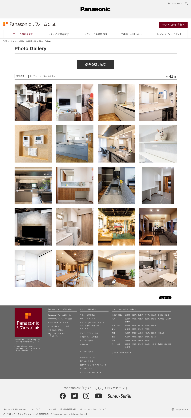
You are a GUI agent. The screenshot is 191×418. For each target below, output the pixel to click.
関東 (113, 319)
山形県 (160, 315)
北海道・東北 (117, 315)
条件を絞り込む (95, 64)
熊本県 (147, 345)
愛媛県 (140, 341)
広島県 (147, 337)
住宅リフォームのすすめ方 (58, 323)
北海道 (127, 315)
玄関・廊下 (84, 329)
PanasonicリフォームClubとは (59, 315)
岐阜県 (127, 330)
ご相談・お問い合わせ (132, 34)
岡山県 (140, 337)
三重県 (147, 330)
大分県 (153, 345)
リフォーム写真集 (86, 341)
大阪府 (140, 333)
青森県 (134, 315)
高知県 (147, 341)
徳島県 (127, 341)
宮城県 (153, 315)
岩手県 (147, 315)
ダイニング (92, 323)
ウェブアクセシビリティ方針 (43, 409)
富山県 (134, 326)
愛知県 (140, 330)
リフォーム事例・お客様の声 (23, 42)
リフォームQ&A (86, 369)
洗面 (93, 326)
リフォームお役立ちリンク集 (90, 373)
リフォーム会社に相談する (121, 353)
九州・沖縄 (116, 345)
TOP (5, 42)
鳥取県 (127, 337)
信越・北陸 (116, 326)
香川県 (134, 341)
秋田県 (140, 315)
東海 (113, 330)
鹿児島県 (167, 345)
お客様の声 (84, 345)
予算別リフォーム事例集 (89, 337)
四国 (113, 341)
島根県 (134, 337)
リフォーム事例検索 (87, 315)
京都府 (134, 333)
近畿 (113, 333)
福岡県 (127, 345)
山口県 (153, 337)
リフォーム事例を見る (21, 34)
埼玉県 (140, 319)
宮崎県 (160, 345)
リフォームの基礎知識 (95, 34)
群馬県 (134, 319)
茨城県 (127, 319)
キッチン (83, 323)
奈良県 (153, 333)
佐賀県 (134, 345)
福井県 (147, 326)
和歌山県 (161, 333)
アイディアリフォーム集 (89, 334)
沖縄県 (127, 348)
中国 (113, 337)
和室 (98, 326)
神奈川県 (161, 319)
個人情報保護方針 (68, 409)
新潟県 (127, 326)
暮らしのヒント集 (86, 361)
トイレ (87, 326)
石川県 (140, 326)
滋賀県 (127, 333)
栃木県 (127, 322)
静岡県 (134, 330)
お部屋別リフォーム (87, 358)
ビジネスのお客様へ (173, 25)
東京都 (153, 319)
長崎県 (140, 345)
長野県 (153, 326)
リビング (101, 323)
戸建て (82, 319)
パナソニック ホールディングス (94, 409)
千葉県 (147, 319)
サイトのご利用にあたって (15, 409)
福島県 (166, 315)
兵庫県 (147, 333)
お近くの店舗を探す (58, 34)
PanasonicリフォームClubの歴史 (60, 319)
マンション (91, 319)
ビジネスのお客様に (55, 330)
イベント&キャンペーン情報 (58, 327)
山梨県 (168, 319)
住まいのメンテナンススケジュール (93, 365)
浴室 (81, 326)
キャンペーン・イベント (169, 34)
